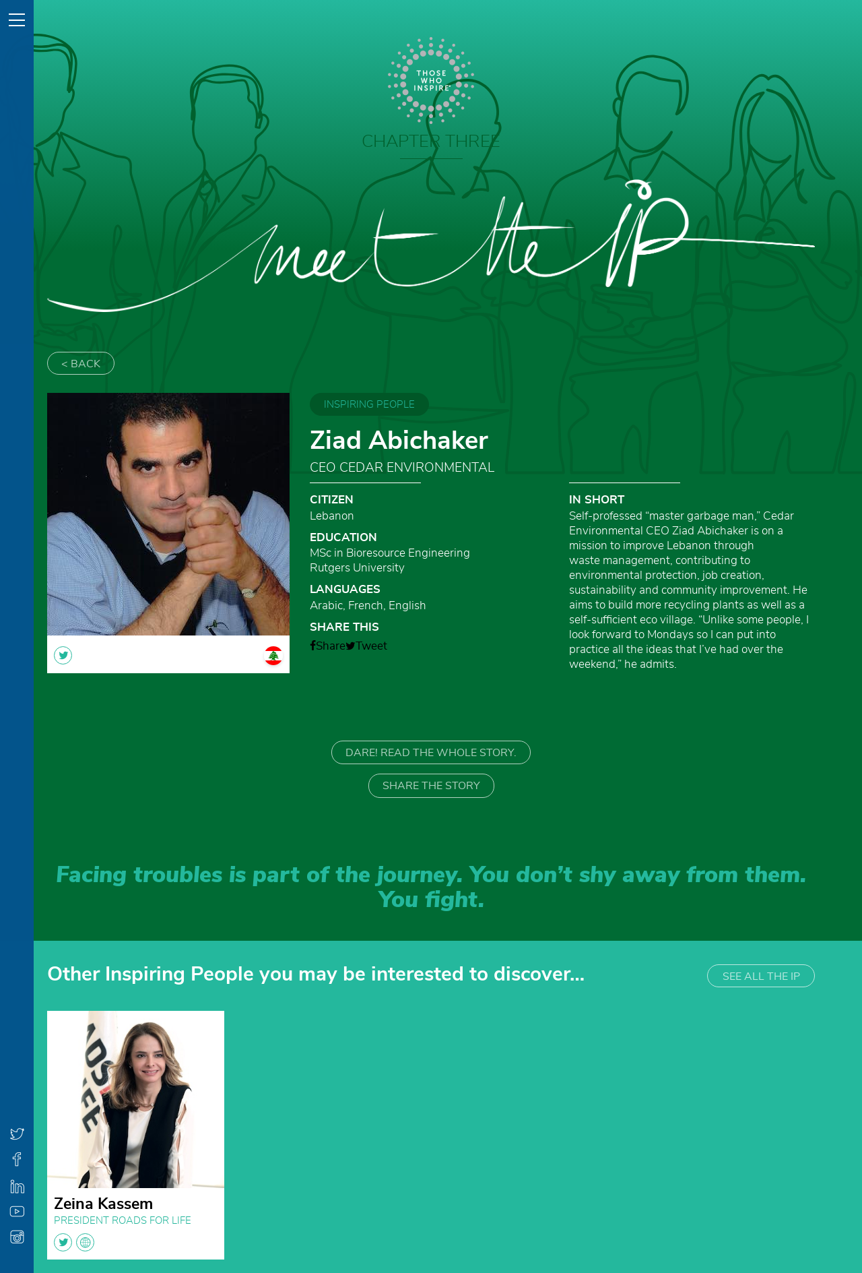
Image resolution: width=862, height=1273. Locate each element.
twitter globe (74, 1242)
